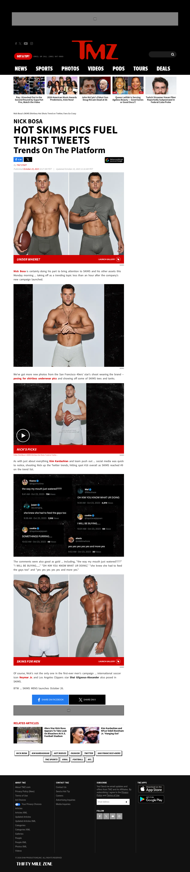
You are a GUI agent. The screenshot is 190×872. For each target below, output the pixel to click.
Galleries (19, 834)
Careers (59, 795)
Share (50, 700)
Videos (96, 69)
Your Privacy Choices (28, 804)
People (18, 838)
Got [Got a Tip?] (23, 56)
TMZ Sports (51, 759)
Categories (20, 825)
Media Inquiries (63, 804)
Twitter (88, 753)
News (21, 69)
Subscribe (127, 802)
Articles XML (21, 812)
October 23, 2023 (31, 168)
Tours (140, 69)
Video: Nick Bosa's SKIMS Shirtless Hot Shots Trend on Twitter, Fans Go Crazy (36, 455)
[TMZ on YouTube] (113, 816)
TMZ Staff (21, 165)
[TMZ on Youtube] (26, 43)
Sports (44, 69)
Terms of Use (21, 795)
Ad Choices (20, 800)
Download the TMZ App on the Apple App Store (151, 789)
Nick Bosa (21, 753)
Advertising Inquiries (65, 800)
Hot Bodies (60, 753)
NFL (90, 759)
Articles (18, 808)
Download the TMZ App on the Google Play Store (151, 799)
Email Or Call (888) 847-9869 (48, 57)
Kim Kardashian (40, 753)
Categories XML (22, 829)
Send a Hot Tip (63, 791)
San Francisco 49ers (108, 753)
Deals (163, 69)
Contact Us (61, 787)
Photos (70, 69)
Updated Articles (23, 817)
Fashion (75, 753)
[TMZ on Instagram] (31, 43)
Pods (119, 69)
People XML (21, 842)
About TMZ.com (23, 787)
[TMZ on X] (21, 43)
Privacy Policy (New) (24, 791)
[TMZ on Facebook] (16, 43)
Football (77, 759)
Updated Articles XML (25, 821)
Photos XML (21, 846)
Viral (65, 759)
